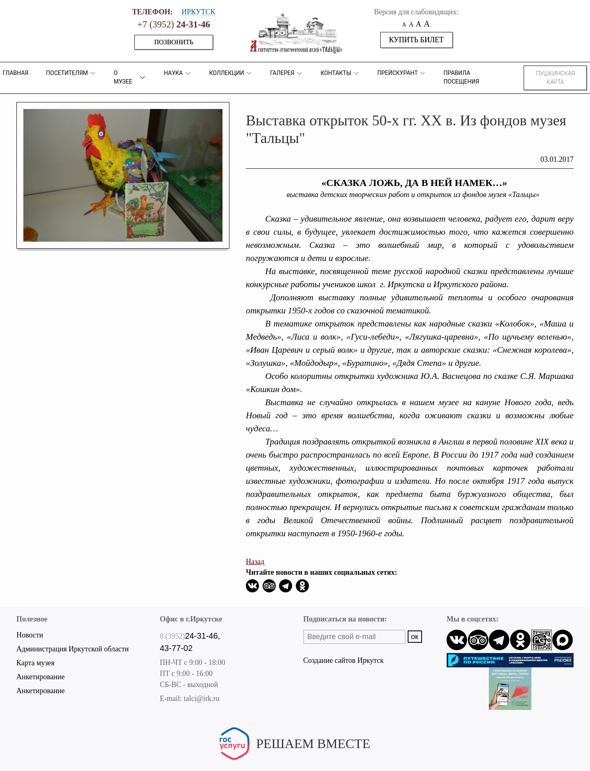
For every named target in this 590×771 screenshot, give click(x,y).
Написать (295, 756)
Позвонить (173, 42)
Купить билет (416, 40)
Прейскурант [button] (401, 73)
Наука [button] (178, 73)
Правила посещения (461, 77)
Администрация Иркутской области (72, 649)
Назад (255, 562)
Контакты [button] (339, 73)
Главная (15, 73)
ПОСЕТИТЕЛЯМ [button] (71, 73)
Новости (29, 635)
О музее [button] (130, 77)
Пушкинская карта (555, 77)
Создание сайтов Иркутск (343, 660)
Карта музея (35, 663)
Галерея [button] (286, 73)
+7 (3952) (173, 24)
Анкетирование (40, 677)
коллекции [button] (230, 73)
